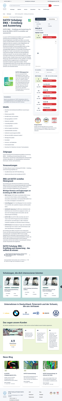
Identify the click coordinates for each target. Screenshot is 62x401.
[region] (46, 53)
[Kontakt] (41, 397)
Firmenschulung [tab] (52, 19)
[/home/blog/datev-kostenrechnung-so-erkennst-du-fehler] (50, 365)
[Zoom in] (56, 41)
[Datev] (5, 370)
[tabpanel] (46, 67)
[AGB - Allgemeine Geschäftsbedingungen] (30, 392)
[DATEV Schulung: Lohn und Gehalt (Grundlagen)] (50, 287)
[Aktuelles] (41, 394)
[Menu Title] (20, 9)
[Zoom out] (56, 43)
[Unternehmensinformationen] (31, 397)
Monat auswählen (50, 69)
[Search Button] (50, 5)
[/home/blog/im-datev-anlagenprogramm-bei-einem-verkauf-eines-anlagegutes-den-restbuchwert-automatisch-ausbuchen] (11, 365)
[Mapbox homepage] (38, 66)
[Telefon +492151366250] (7, 1)
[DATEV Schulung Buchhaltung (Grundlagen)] (12, 287)
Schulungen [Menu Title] (13, 9)
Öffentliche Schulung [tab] (40, 19)
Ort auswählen (38, 69)
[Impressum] (31, 394)
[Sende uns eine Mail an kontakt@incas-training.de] (29, 1)
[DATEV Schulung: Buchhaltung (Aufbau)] (31, 287)
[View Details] (47, 34)
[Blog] (40, 392)
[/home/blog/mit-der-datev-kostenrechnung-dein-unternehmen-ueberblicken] (31, 365)
